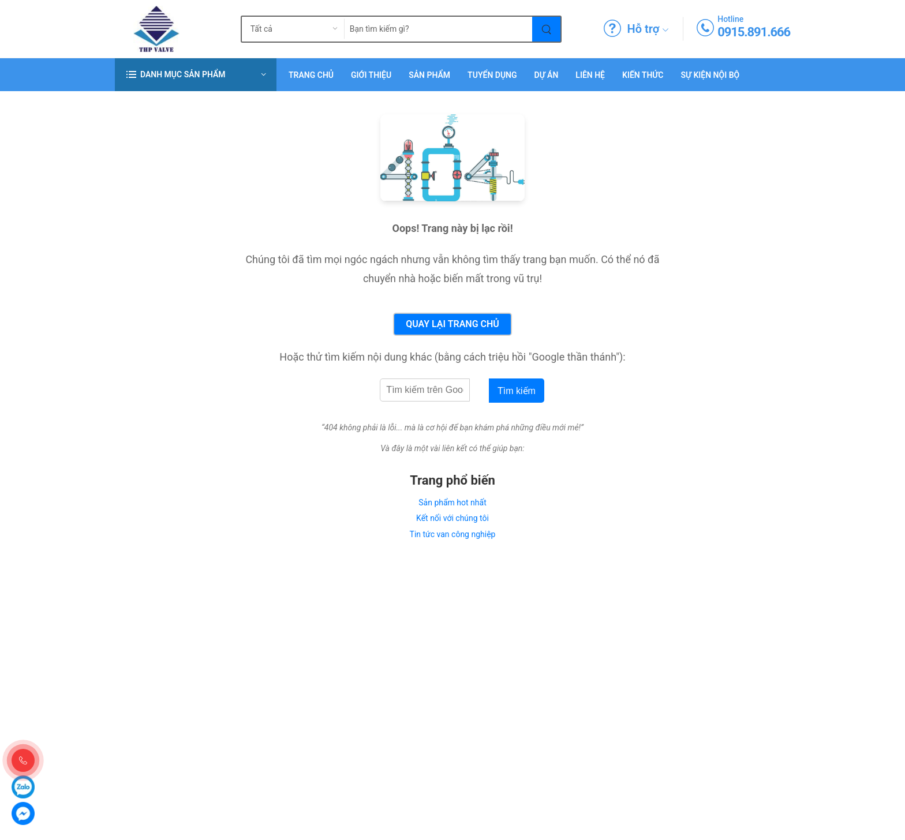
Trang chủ (311, 75)
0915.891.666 (753, 32)
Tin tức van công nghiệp (453, 534)
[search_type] (284, 29)
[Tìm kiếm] (547, 29)
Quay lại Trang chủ (452, 323)
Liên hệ (590, 75)
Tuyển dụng (492, 75)
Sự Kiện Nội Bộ (709, 75)
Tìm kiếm (517, 391)
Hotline (730, 19)
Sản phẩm (429, 75)
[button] (195, 74)
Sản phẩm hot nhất (452, 502)
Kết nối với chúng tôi (452, 518)
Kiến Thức (642, 75)
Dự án (546, 75)
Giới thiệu (371, 75)
